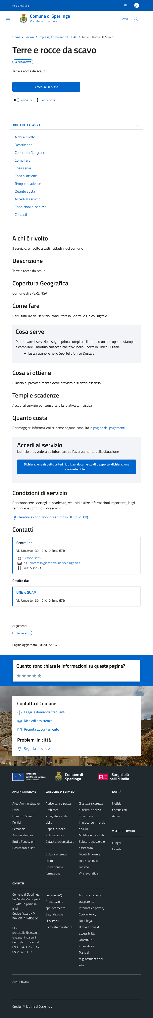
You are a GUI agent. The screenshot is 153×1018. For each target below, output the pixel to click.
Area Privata (20, 981)
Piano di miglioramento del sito (91, 959)
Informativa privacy (91, 908)
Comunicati (119, 809)
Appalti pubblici (56, 828)
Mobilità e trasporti (91, 835)
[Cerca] (136, 18)
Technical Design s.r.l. (39, 1006)
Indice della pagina (76, 125)
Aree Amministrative (26, 803)
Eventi (116, 849)
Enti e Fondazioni (23, 841)
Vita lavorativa (88, 873)
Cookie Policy (87, 914)
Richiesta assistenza (59, 927)
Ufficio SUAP (26, 592)
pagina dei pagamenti (109, 427)
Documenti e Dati (23, 847)
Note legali (86, 920)
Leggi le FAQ (54, 895)
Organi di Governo (24, 816)
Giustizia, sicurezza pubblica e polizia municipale (91, 809)
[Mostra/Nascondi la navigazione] (8, 18)
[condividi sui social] (22, 100)
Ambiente (52, 809)
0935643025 (28, 558)
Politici (16, 822)
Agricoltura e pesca (58, 803)
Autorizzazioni (55, 835)
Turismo (84, 867)
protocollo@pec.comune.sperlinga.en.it (25, 935)
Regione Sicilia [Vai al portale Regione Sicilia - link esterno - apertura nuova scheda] (20, 5)
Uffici (15, 809)
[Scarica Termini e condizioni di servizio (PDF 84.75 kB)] (50, 517)
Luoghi (116, 842)
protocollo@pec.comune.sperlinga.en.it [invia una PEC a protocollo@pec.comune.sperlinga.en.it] (54, 562)
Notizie (116, 803)
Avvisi (116, 816)
